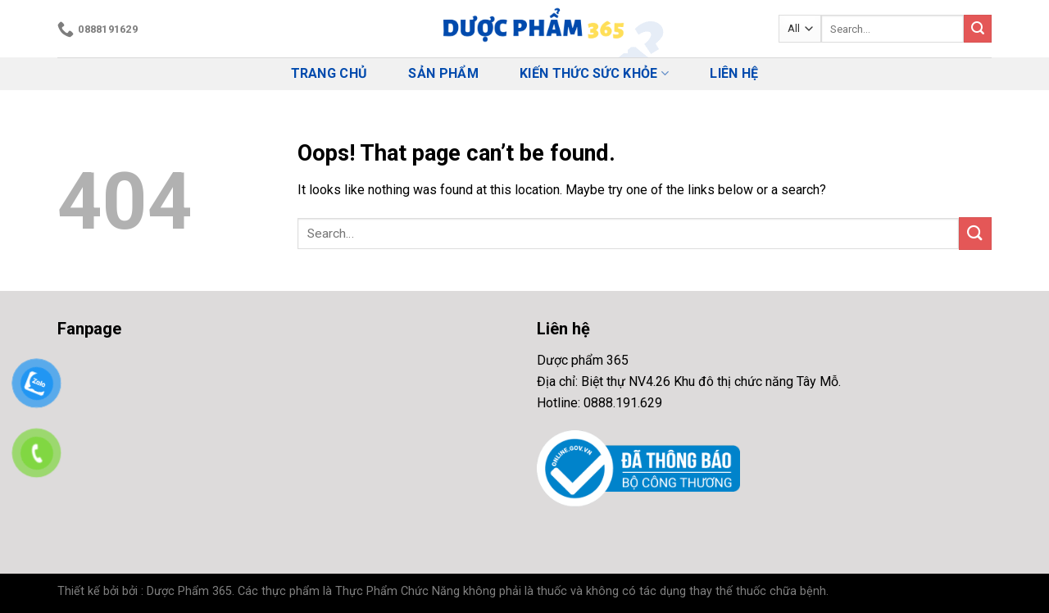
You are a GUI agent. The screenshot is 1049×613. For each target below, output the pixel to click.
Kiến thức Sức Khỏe (594, 74)
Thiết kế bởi (88, 591)
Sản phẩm (443, 73)
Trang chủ (329, 73)
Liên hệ (734, 73)
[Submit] (978, 29)
